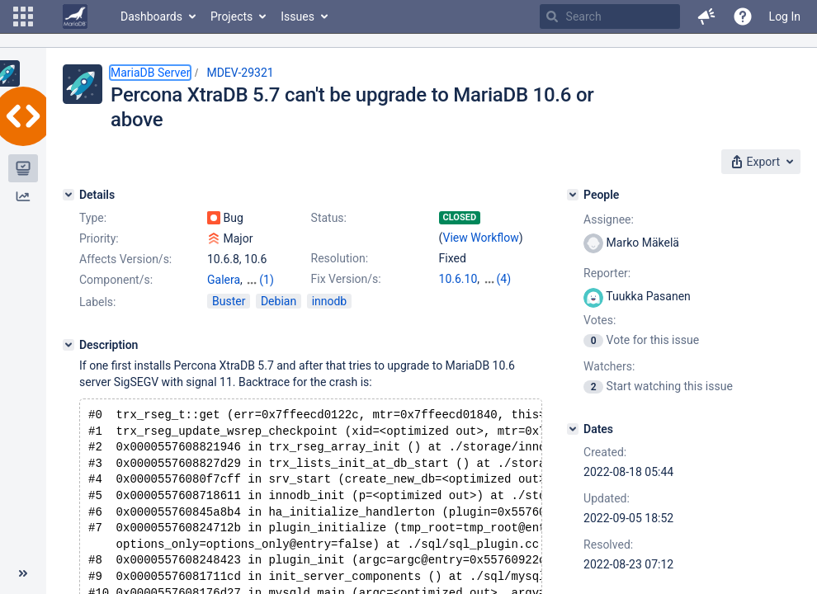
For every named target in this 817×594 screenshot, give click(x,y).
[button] (23, 16)
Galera (223, 279)
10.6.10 (458, 278)
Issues (297, 16)
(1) (266, 279)
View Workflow (481, 237)
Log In (784, 16)
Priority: (99, 238)
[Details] (68, 194)
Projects (231, 16)
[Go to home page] (75, 16)
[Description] (68, 345)
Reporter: (606, 273)
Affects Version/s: (125, 259)
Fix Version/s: (346, 278)
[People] (573, 194)
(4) (504, 278)
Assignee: (608, 219)
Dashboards (151, 16)
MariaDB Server (150, 72)
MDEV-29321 (239, 72)
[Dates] (573, 429)
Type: (92, 217)
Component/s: (116, 279)
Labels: (97, 302)
